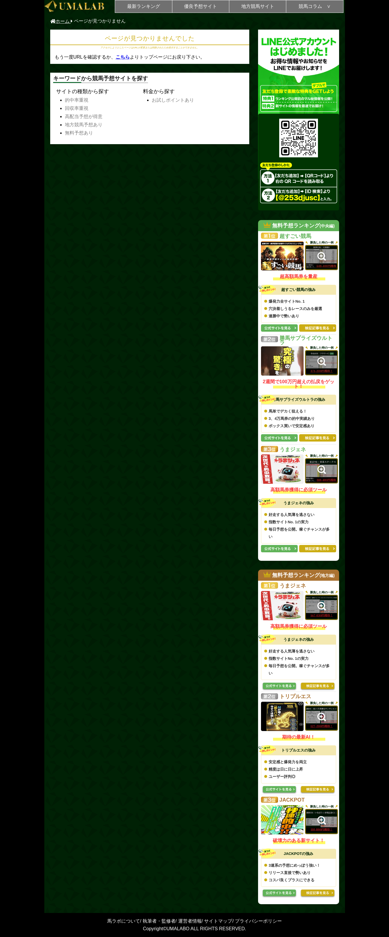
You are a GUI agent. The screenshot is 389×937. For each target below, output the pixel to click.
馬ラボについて (123, 921)
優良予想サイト (200, 6)
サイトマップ (218, 921)
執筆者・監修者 (159, 921)
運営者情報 (190, 921)
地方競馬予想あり (83, 124)
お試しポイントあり (173, 100)
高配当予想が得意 (83, 116)
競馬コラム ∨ (315, 6)
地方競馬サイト (257, 6)
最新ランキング (143, 6)
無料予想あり (79, 132)
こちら (123, 56)
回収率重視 (76, 108)
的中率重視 (76, 100)
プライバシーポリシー (258, 921)
